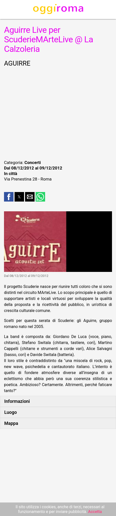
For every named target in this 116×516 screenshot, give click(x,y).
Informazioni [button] (17, 401)
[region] (58, 113)
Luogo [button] (10, 412)
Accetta (95, 511)
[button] (9, 197)
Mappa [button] (11, 423)
